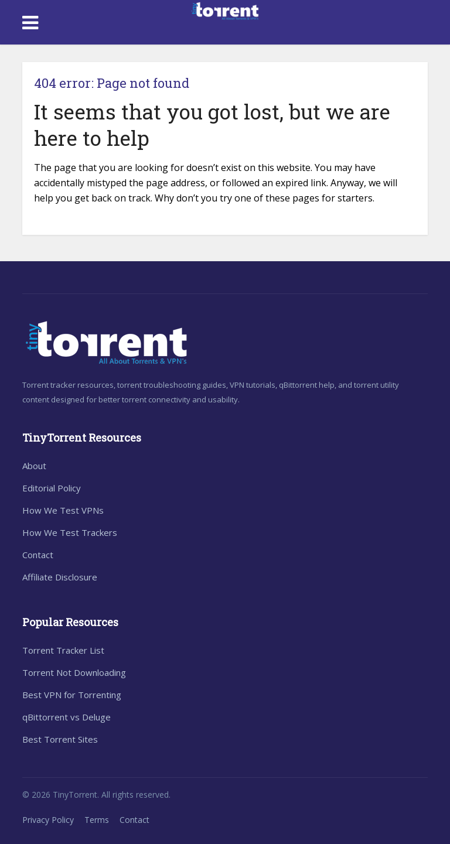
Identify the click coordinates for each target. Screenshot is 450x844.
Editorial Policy (51, 488)
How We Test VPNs (63, 510)
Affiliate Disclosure (59, 577)
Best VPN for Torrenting (71, 695)
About (34, 465)
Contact (37, 555)
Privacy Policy (48, 819)
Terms (96, 819)
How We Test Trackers (69, 532)
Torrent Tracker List (63, 650)
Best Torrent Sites (60, 739)
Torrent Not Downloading (74, 672)
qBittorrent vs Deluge (66, 717)
